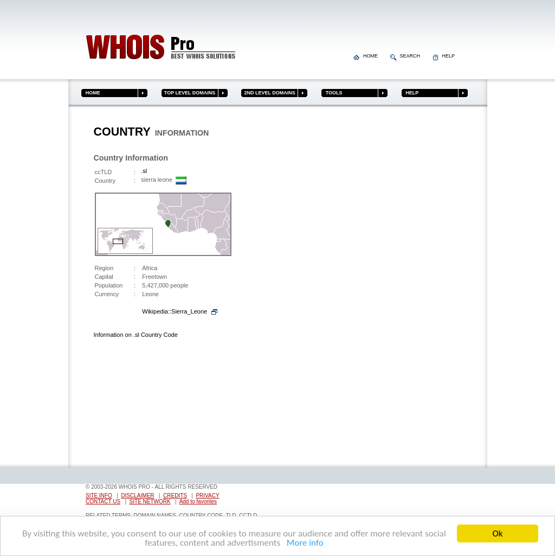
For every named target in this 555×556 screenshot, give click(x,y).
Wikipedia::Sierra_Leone (174, 311)
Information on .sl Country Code (136, 334)
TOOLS (331, 92)
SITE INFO (99, 496)
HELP (444, 56)
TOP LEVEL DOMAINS (189, 92)
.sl (144, 171)
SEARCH (406, 56)
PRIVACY (207, 496)
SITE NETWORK (150, 501)
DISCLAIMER (137, 496)
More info (303, 543)
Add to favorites (198, 501)
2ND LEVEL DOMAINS (268, 92)
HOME (366, 56)
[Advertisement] (420, 289)
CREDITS (175, 496)
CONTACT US (103, 501)
